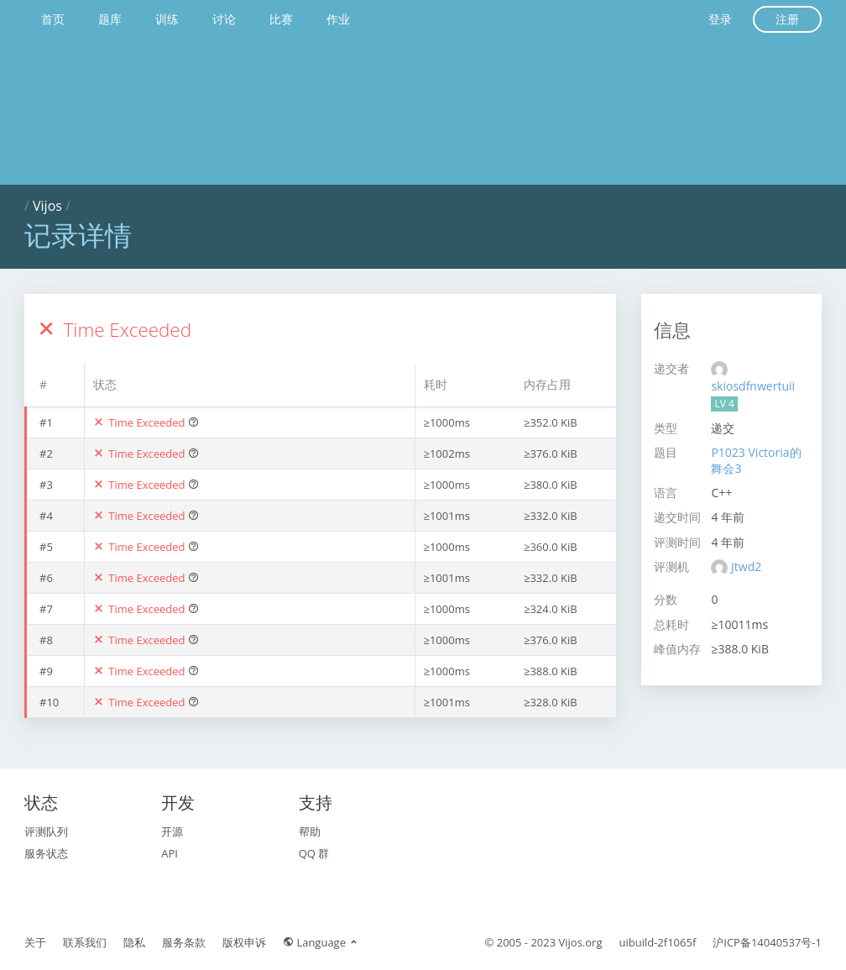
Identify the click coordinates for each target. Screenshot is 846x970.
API (169, 853)
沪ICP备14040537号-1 (767, 942)
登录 (720, 19)
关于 (35, 942)
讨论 (224, 19)
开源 (172, 831)
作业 (338, 19)
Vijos (47, 206)
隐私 (134, 942)
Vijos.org (581, 942)
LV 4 (724, 403)
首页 (53, 19)
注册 (787, 19)
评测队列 (46, 831)
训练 (167, 19)
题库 (110, 19)
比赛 (281, 19)
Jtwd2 (746, 566)
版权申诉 (244, 942)
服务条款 (184, 942)
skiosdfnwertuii (753, 386)
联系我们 (85, 942)
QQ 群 (314, 853)
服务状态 (46, 853)
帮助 (310, 831)
